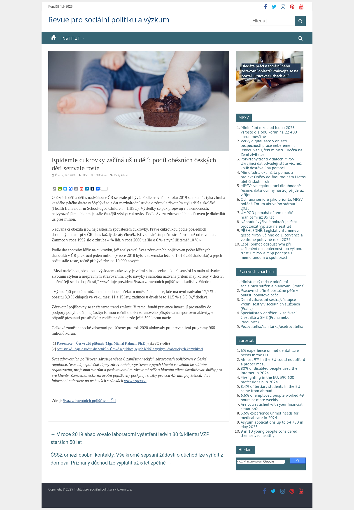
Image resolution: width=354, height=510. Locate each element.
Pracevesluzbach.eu (256, 271)
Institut (70, 38)
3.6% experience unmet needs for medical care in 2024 (269, 415)
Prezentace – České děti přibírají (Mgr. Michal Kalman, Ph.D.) (102, 343)
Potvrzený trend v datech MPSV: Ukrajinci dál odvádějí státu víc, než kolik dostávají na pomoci (271, 163)
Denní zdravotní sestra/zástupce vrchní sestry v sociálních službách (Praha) (270, 304)
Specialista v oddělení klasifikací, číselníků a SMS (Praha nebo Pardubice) (269, 317)
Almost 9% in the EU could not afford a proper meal (273, 362)
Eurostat (246, 340)
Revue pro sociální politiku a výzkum (108, 19)
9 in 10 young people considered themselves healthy (269, 433)
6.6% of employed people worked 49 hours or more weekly (272, 397)
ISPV (85, 175)
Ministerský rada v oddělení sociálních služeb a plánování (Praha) (273, 284)
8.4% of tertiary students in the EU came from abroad (270, 388)
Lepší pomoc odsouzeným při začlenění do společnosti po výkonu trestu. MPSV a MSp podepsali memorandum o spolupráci (271, 250)
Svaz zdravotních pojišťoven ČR (89, 400)
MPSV (243, 117)
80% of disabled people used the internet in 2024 (269, 370)
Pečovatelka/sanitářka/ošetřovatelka (272, 326)
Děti (116, 175)
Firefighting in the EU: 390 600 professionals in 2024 (267, 379)
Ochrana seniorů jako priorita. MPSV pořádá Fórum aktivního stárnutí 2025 (272, 204)
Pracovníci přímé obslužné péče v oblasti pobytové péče (269, 293)
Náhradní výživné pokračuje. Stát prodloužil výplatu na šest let (269, 224)
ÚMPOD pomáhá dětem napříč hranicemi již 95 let (267, 215)
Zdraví (124, 175)
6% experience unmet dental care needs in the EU (270, 352)
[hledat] (261, 462)
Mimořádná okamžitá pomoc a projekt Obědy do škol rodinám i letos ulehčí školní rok (273, 177)
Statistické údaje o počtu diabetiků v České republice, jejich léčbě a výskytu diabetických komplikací (130, 349)
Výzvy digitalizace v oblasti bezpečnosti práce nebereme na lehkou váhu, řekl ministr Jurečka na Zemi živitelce (271, 147)
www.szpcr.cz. (135, 381)
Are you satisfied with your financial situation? (272, 406)
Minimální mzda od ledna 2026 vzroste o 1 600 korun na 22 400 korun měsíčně (269, 132)
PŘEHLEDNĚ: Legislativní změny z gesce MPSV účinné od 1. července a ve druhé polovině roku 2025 (272, 235)
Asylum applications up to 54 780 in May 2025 (272, 424)
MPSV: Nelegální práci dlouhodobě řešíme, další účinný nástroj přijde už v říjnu (272, 190)
